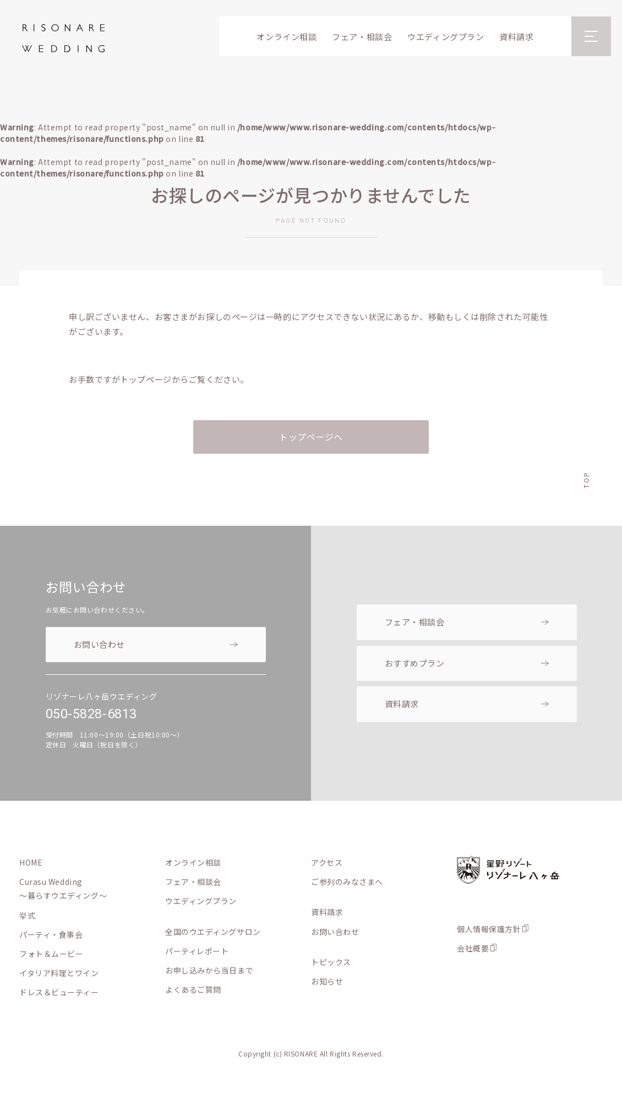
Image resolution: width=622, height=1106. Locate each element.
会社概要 (473, 948)
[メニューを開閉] (591, 36)
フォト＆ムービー (51, 953)
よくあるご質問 (193, 989)
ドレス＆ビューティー (59, 992)
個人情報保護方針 (489, 928)
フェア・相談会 (362, 36)
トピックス (331, 961)
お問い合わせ (99, 644)
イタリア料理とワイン (59, 972)
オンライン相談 (287, 36)
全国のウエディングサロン (213, 931)
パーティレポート (196, 950)
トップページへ (311, 436)
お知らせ (327, 981)
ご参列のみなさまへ (347, 881)
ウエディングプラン (445, 36)
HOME (30, 862)
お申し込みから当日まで (209, 970)
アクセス (326, 862)
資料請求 (516, 36)
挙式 (27, 915)
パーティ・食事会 (51, 934)
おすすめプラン (415, 663)
